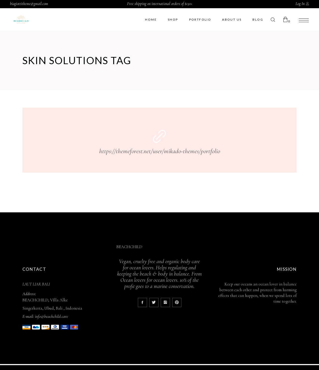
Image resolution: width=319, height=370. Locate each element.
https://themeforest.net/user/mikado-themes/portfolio (159, 151)
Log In (300, 3)
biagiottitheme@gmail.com (29, 3)
